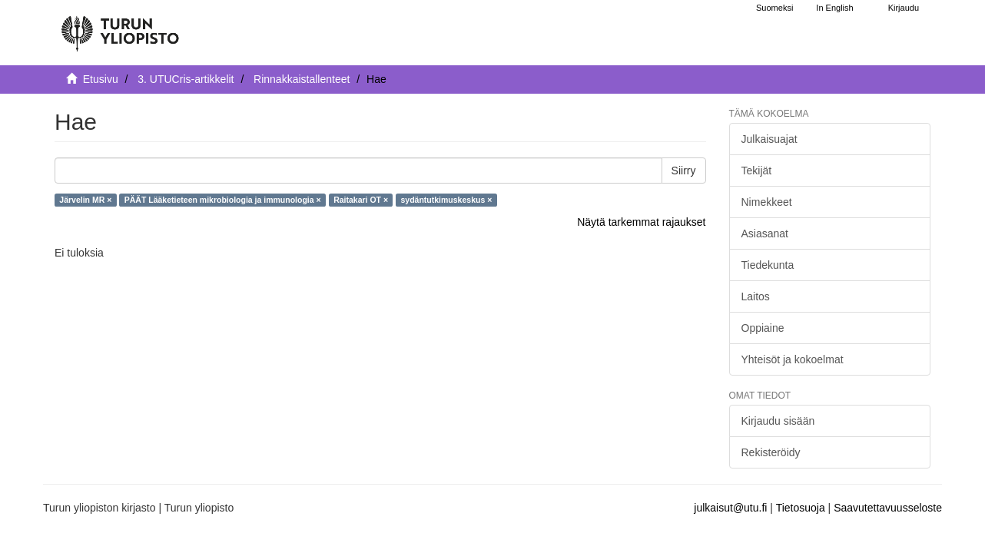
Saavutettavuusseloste (888, 508)
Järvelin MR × (85, 199)
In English (834, 7)
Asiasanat (764, 233)
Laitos (755, 296)
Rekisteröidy (771, 452)
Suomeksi (774, 7)
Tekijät (756, 170)
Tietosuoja (800, 508)
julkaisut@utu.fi (730, 508)
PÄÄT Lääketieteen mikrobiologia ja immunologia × (222, 199)
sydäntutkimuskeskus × (446, 199)
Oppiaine (762, 328)
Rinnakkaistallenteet (302, 79)
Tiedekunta (767, 265)
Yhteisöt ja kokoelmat (792, 359)
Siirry (684, 170)
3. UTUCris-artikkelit (186, 79)
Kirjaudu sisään (778, 421)
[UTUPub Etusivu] (120, 27)
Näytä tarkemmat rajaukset (641, 222)
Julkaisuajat (769, 139)
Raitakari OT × (360, 199)
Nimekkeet (766, 202)
